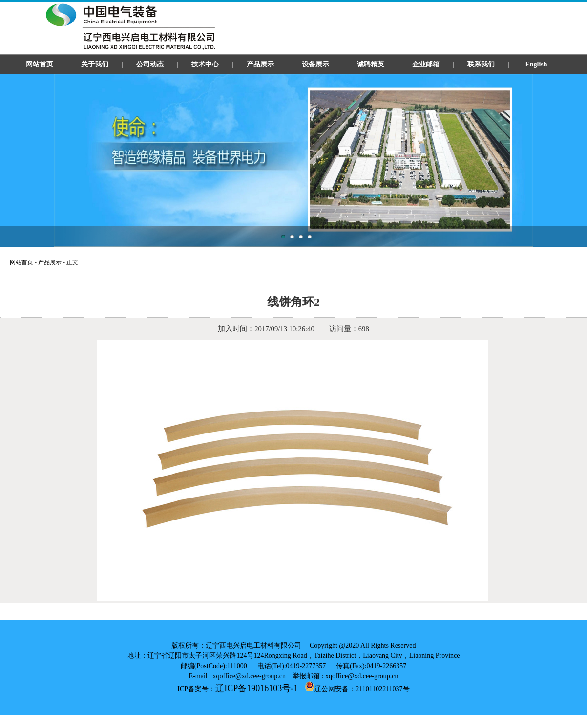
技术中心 (205, 64)
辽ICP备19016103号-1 (256, 688)
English (536, 64)
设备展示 (315, 64)
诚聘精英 (370, 64)
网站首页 (39, 64)
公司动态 (150, 64)
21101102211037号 (382, 689)
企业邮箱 (426, 64)
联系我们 (481, 64)
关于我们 (94, 64)
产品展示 (260, 64)
